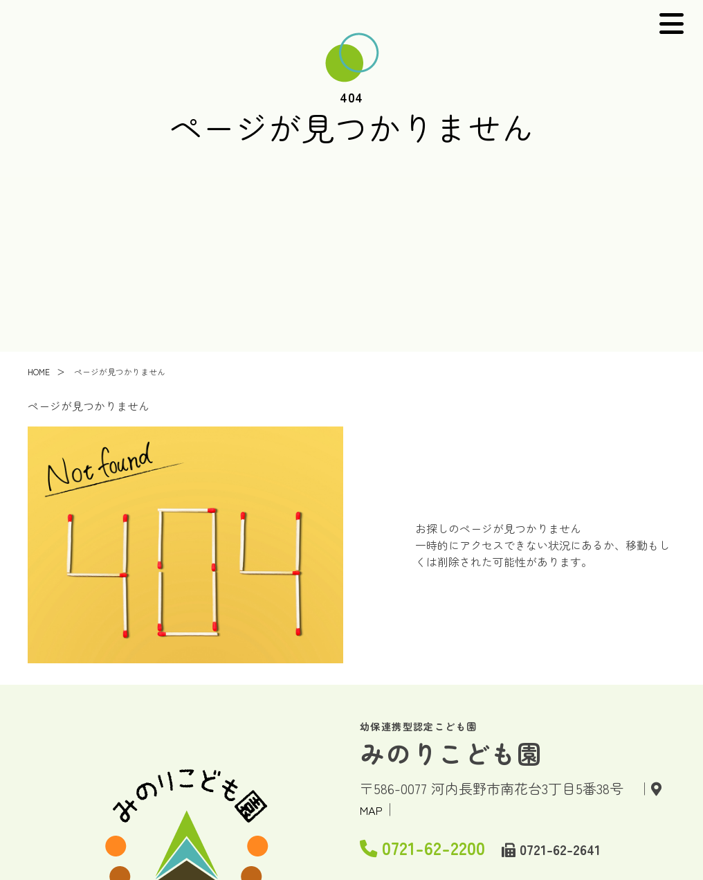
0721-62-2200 (446, 844)
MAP (374, 809)
